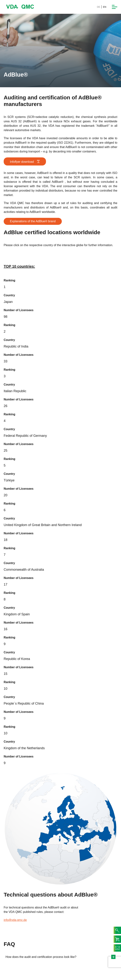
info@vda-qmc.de (15, 920)
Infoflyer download (25, 161)
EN (104, 7)
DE (98, 7)
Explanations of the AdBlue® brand (33, 221)
